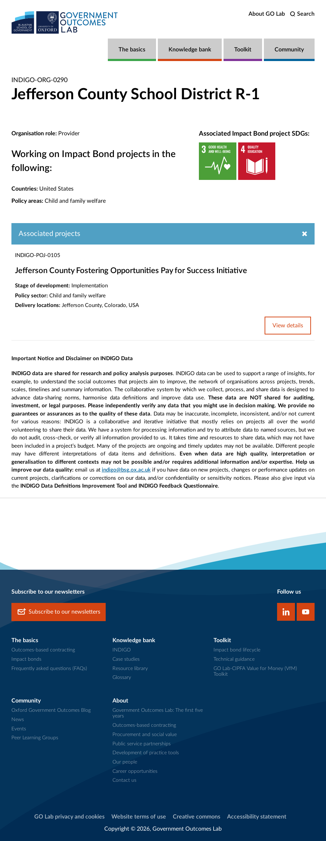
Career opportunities (134, 771)
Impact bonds (26, 659)
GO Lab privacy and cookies (69, 817)
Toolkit (242, 49)
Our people (124, 762)
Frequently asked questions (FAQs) (49, 668)
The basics (132, 49)
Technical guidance (234, 659)
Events (18, 728)
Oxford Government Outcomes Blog (51, 710)
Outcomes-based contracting (43, 650)
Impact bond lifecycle (237, 650)
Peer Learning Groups (34, 737)
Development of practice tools (145, 752)
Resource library (130, 668)
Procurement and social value (144, 734)
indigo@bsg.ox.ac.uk (126, 470)
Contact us (124, 780)
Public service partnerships (141, 743)
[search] (302, 14)
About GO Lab (267, 14)
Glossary (121, 677)
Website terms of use (138, 817)
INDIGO (121, 650)
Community (289, 49)
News (17, 719)
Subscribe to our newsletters (58, 612)
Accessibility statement (256, 817)
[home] (65, 22)
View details (287, 325)
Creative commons (196, 817)
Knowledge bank (190, 49)
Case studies (126, 659)
